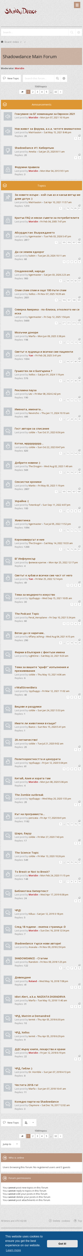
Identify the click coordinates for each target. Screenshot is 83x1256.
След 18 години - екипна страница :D (40, 926)
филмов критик (37, 562)
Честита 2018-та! (26, 1085)
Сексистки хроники (28, 482)
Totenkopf (34, 504)
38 (76, 380)
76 (68, 824)
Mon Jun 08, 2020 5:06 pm (54, 782)
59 (72, 280)
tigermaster (35, 236)
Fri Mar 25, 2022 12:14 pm (49, 579)
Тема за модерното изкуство (35, 594)
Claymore (34, 1105)
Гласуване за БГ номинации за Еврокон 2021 (45, 114)
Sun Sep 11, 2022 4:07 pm (56, 504)
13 (76, 342)
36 (68, 380)
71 (72, 530)
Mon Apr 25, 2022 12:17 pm (63, 562)
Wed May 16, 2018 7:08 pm (53, 981)
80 (76, 208)
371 (64, 323)
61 (79, 280)
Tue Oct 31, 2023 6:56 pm (51, 432)
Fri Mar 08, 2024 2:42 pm (48, 393)
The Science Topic (27, 852)
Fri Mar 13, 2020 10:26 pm (51, 856)
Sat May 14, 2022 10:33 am (58, 543)
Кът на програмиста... (30, 814)
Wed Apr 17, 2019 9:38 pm (54, 894)
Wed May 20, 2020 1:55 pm (56, 798)
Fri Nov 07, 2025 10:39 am (51, 294)
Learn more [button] (13, 1250)
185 (64, 242)
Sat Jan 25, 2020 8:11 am (52, 151)
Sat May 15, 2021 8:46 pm (57, 132)
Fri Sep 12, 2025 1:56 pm (57, 317)
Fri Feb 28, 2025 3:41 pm (48, 355)
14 (79, 342)
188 (79, 242)
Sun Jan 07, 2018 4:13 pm (57, 1072)
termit (32, 1019)
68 (76, 361)
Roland (33, 981)
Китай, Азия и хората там (32, 778)
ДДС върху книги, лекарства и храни (40, 1049)
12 (72, 342)
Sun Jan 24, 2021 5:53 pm (51, 710)
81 (79, 208)
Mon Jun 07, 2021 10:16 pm (54, 117)
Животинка (22, 520)
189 (79, 300)
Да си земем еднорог (29, 252)
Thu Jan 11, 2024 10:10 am (55, 413)
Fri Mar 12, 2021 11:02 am (55, 691)
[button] (22, 92)
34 (68, 862)
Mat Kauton (35, 132)
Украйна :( (22, 501)
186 (69, 242)
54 (76, 453)
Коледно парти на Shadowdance (37, 1101)
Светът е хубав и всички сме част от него (43, 575)
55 (79, 453)
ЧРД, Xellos (22, 1032)
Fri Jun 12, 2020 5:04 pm (54, 762)
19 (76, 642)
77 (72, 824)
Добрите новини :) (27, 462)
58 (68, 280)
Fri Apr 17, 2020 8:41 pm (53, 817)
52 (68, 453)
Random (33, 962)
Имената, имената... (29, 409)
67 (72, 361)
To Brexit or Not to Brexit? (32, 871)
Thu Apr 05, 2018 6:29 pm (50, 1036)
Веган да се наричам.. (30, 633)
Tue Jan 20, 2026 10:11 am (52, 255)
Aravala (33, 947)
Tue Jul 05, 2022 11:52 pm (57, 524)
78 (68, 208)
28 (72, 419)
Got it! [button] (62, 1243)
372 (69, 323)
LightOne (34, 655)
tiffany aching (36, 636)
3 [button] (37, 91)
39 (79, 380)
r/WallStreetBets (26, 687)
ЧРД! (18, 910)
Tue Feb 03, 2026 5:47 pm (57, 236)
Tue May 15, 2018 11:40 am (52, 1000)
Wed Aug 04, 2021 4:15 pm (60, 636)
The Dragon (35, 466)
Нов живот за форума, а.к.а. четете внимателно (48, 128)
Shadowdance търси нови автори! (38, 943)
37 (72, 380)
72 (76, 530)
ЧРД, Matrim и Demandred (32, 1016)
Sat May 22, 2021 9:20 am (54, 655)
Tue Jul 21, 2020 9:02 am (50, 743)
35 (68, 472)
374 (79, 323)
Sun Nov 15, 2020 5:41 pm (52, 726)
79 (72, 208)
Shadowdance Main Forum (30, 56)
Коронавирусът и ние (29, 539)
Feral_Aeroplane (38, 617)
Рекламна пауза (26, 390)
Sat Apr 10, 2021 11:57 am (58, 202)
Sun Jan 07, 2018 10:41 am (52, 1088)
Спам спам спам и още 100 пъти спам (40, 290)
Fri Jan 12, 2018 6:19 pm (52, 1052)
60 (76, 280)
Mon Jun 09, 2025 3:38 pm (51, 336)
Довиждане (23, 977)
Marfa (32, 336)
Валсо (32, 726)
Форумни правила (27, 167)
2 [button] (32, 91)
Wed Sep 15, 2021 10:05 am (57, 598)
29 (76, 419)
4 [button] (42, 91)
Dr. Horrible (35, 1072)
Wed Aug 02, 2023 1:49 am (58, 466)
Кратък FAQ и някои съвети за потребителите (47, 217)
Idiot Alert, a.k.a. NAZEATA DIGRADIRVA (40, 996)
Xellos (32, 294)
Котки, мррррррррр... (29, 443)
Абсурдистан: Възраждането (35, 232)
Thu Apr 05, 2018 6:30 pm (50, 1019)
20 (79, 642)
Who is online (16, 1157)
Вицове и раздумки (28, 706)
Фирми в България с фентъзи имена (40, 652)
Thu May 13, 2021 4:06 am (52, 674)
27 (68, 419)
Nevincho (34, 413)
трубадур (34, 598)
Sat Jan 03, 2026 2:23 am (57, 274)
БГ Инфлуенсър (25, 558)
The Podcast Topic (27, 613)
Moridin (19, 68)
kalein (32, 255)
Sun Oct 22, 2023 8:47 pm (51, 447)
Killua (32, 913)
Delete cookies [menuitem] (61, 1220)
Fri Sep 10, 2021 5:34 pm (62, 617)
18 (72, 642)
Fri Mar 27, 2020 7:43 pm (51, 837)
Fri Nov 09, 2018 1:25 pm (53, 962)
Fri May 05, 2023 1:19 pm (51, 485)
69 (79, 361)
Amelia (32, 151)
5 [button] (46, 91)
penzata (33, 817)
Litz (30, 393)
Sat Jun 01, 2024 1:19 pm (51, 374)
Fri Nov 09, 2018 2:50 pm (53, 947)
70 (68, 530)
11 (68, 342)
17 (68, 642)
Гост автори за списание (32, 428)
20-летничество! (26, 739)
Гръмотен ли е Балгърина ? (33, 371)
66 (68, 361)
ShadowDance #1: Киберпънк (34, 148)
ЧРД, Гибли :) (23, 1068)
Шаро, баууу (23, 833)
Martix (32, 485)
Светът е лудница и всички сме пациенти (44, 351)
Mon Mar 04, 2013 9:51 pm (54, 170)
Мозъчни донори (26, 332)
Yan (31, 355)
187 (74, 242)
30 (79, 419)
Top (80, 1220)
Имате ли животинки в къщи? (35, 723)
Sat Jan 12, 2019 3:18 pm (50, 913)
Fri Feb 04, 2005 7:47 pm (53, 221)
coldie (32, 432)
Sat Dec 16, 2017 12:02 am (56, 1105)
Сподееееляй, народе (30, 271)
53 (72, 453)
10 (68, 400)
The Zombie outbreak (29, 795)
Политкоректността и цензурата (38, 759)
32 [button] (55, 91)
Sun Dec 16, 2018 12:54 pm (54, 930)
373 (74, 323)
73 (79, 530)
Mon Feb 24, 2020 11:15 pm (55, 875)
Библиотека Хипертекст (31, 891)
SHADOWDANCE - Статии (31, 958)
